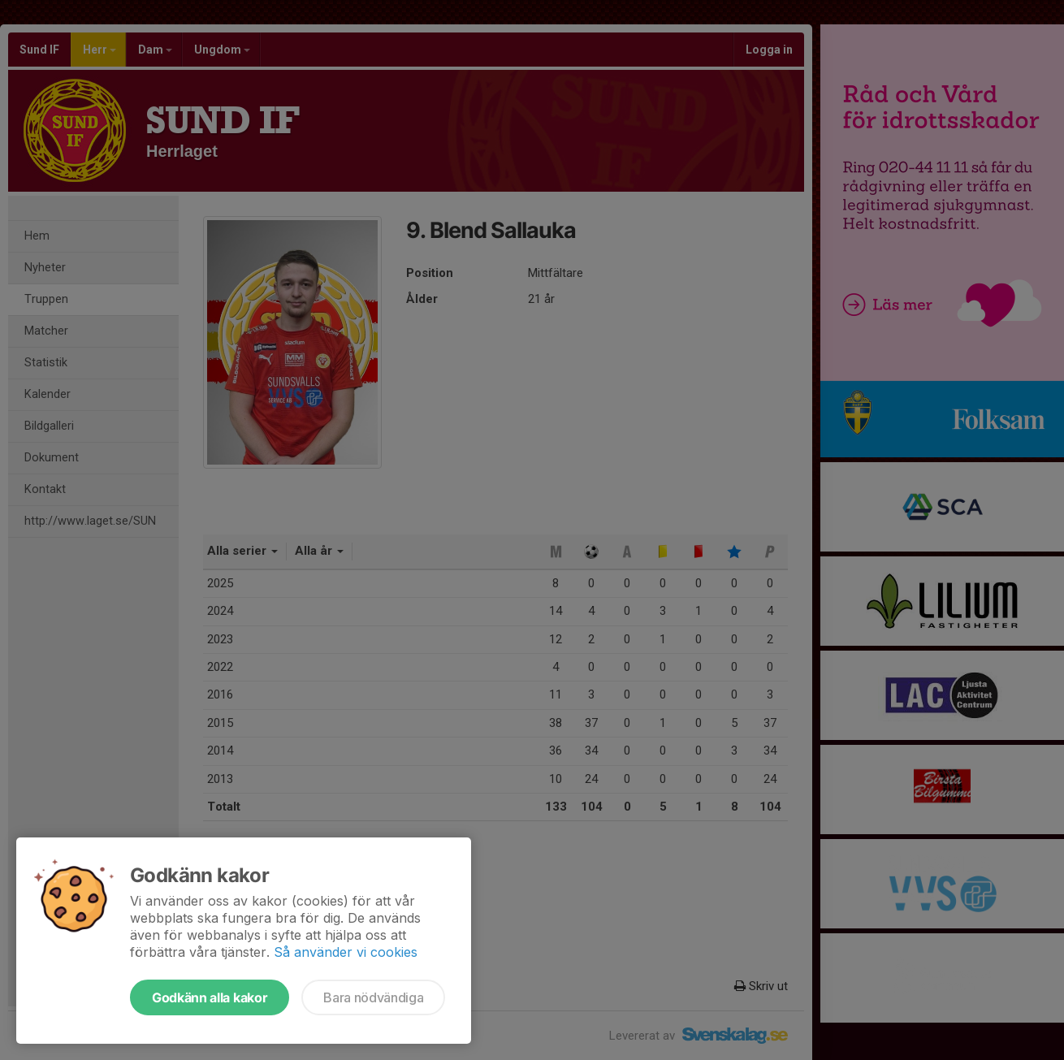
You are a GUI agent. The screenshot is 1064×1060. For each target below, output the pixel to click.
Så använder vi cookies (345, 952)
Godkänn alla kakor (209, 997)
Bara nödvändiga (373, 997)
